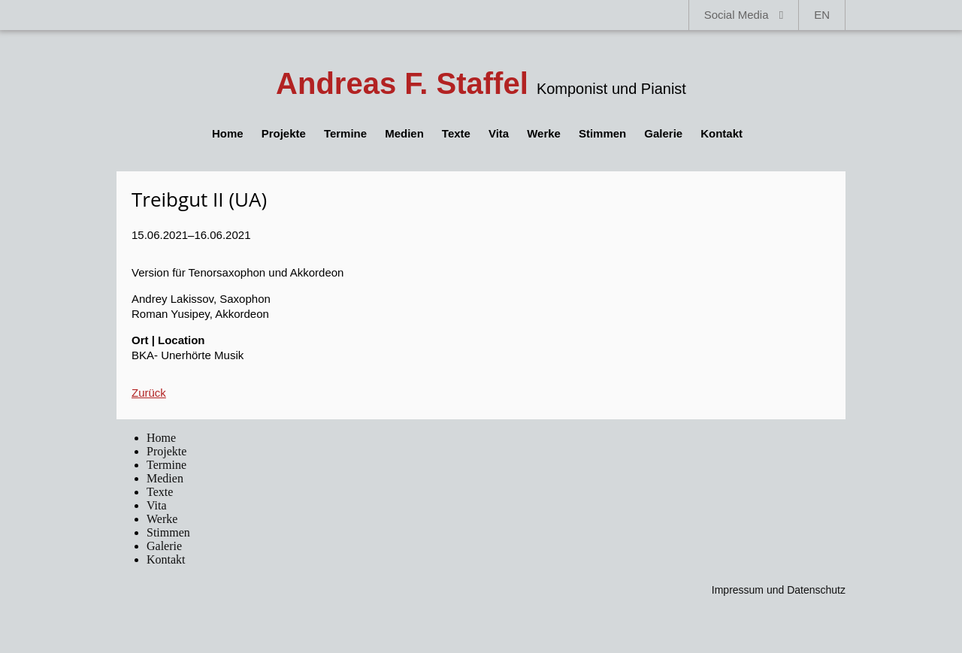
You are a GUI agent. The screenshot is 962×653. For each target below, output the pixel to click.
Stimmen (602, 133)
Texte (456, 133)
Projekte (284, 133)
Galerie (663, 133)
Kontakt (721, 133)
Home (228, 133)
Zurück (149, 392)
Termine (345, 133)
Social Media (744, 14)
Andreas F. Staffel (402, 83)
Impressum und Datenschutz (779, 590)
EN (822, 14)
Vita (499, 133)
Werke (544, 133)
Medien (404, 133)
